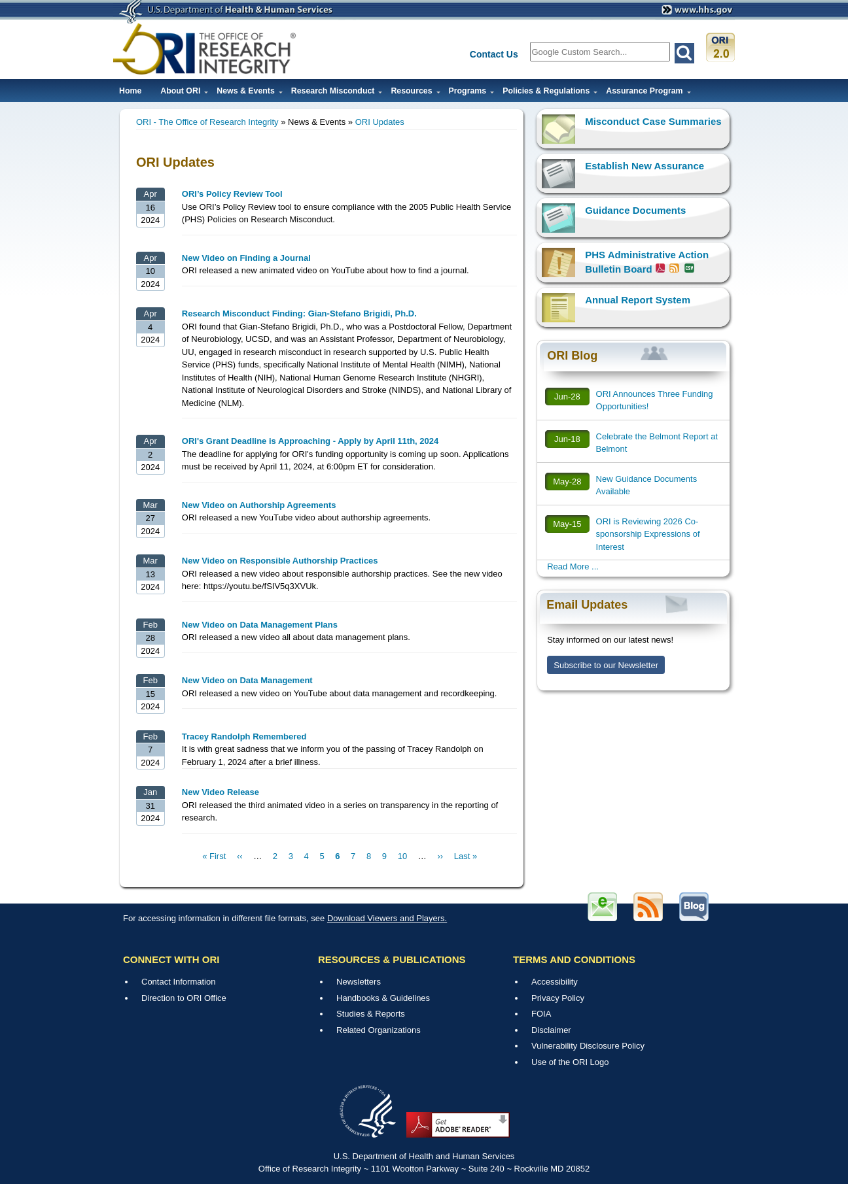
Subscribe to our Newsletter (606, 665)
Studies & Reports (370, 1014)
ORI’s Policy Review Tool (232, 194)
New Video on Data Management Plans (260, 625)
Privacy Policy (557, 998)
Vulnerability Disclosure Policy (588, 1046)
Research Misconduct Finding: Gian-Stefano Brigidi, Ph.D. (299, 313)
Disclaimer (551, 1030)
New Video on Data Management (247, 680)
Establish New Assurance (644, 165)
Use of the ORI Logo (570, 1062)
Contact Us (494, 54)
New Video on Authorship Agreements (259, 505)
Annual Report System (637, 299)
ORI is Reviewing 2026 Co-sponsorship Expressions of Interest (648, 534)
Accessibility (554, 982)
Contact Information (178, 982)
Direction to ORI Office (183, 998)
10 (402, 856)
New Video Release (220, 792)
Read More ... (573, 566)
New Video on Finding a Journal (246, 258)
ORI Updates (379, 122)
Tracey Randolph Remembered (244, 736)
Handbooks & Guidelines (383, 998)
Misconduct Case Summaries (653, 121)
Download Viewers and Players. (387, 918)
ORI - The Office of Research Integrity (207, 122)
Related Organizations (378, 1030)
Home (130, 90)
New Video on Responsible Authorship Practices (280, 561)
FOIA (541, 1014)
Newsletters (358, 982)
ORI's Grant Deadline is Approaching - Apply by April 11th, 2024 (310, 441)
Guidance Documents (635, 210)
